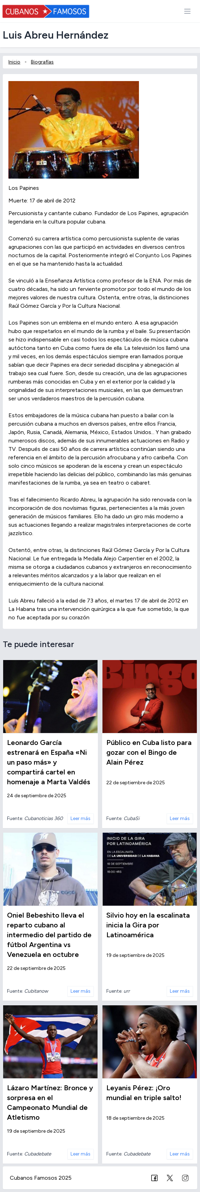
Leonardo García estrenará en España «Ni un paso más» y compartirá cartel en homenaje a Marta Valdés (48, 762)
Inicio (14, 62)
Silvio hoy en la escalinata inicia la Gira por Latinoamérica (148, 925)
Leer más (81, 818)
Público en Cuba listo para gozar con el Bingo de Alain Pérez (149, 752)
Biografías (42, 62)
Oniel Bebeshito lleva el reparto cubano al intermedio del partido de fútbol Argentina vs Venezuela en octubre (49, 935)
